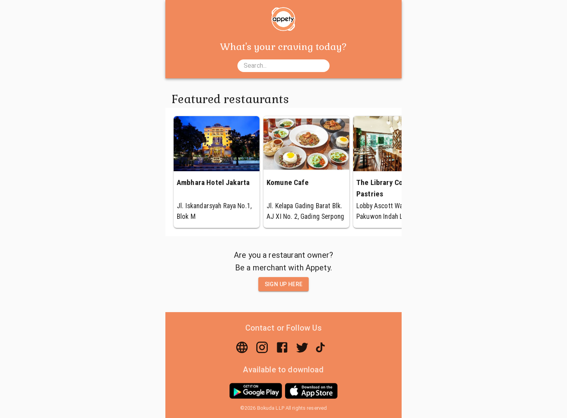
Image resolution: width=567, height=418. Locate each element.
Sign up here (283, 284)
